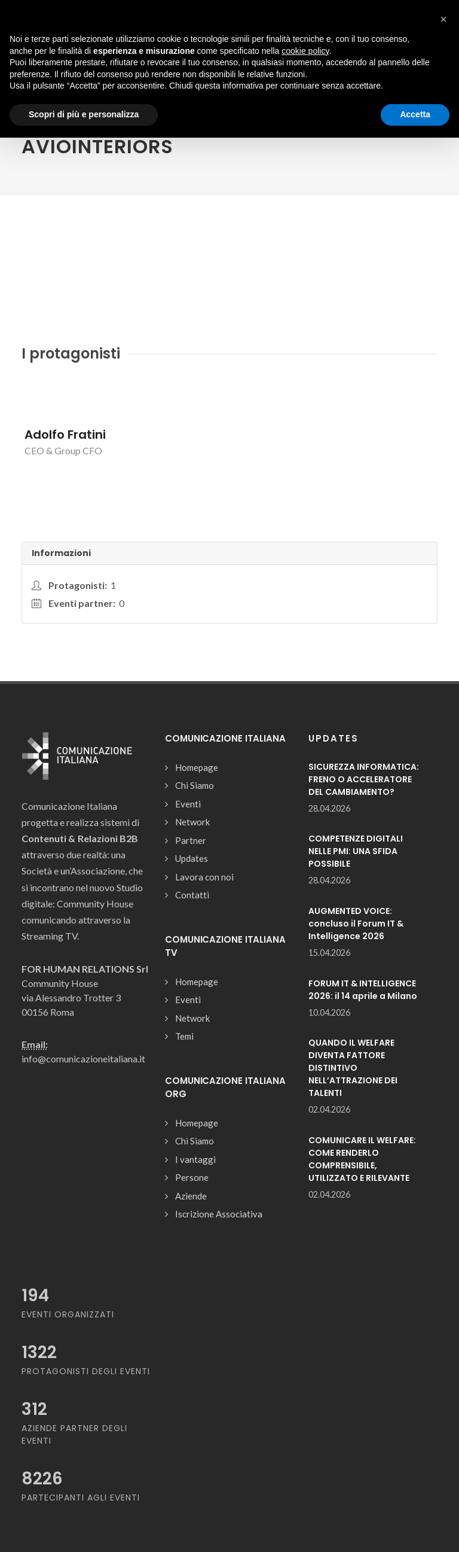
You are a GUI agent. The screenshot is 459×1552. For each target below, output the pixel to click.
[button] (443, 19)
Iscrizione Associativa (218, 1213)
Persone (192, 1177)
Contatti (192, 894)
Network (192, 821)
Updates (191, 858)
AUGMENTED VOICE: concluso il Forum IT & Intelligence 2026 (355, 923)
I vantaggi (195, 1159)
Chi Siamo (194, 785)
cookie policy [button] (305, 51)
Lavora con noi (204, 876)
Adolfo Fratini (65, 434)
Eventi (188, 803)
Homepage (196, 767)
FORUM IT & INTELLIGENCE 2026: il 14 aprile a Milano (362, 989)
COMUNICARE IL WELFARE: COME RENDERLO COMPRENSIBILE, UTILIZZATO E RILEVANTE (362, 1159)
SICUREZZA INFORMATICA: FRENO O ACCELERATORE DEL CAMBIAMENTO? (363, 779)
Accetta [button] (415, 114)
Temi (184, 1036)
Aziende (191, 1195)
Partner (190, 840)
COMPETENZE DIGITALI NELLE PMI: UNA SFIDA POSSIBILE (355, 851)
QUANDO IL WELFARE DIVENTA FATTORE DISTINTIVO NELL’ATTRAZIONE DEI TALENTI (352, 1068)
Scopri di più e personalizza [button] (84, 114)
